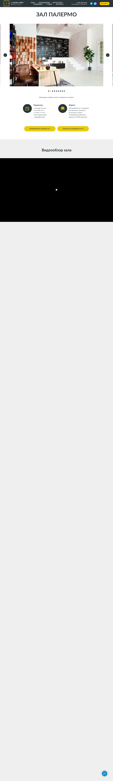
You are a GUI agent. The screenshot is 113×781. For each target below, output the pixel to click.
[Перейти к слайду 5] (56, 91)
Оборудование (44, 2)
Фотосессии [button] (58, 2)
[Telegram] (91, 3)
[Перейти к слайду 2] (50, 91)
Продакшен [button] (38, 4)
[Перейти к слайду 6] (58, 91)
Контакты (59, 4)
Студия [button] (49, 4)
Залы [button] (33, 2)
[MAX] (95, 3)
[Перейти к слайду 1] (48, 91)
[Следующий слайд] (107, 55)
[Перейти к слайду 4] (54, 91)
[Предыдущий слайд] (5, 55)
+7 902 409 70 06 (81, 3)
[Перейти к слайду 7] (60, 91)
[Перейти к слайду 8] (62, 91)
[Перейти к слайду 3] (52, 91)
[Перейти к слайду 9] (64, 91)
